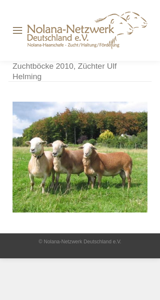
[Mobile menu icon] (18, 30)
